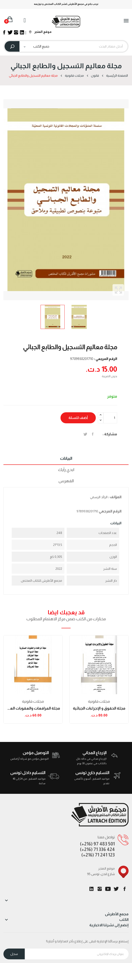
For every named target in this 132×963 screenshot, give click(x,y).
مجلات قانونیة (33, 701)
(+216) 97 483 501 (97, 843)
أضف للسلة (78, 418)
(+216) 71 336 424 (97, 849)
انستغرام (100, 889)
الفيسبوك (124, 889)
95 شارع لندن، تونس (101, 874)
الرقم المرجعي (110, 511)
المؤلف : (114, 497)
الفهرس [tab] (66, 481)
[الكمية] (110, 417)
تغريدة (85, 434)
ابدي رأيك (66, 469)
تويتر (116, 889)
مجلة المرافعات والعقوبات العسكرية (33, 708)
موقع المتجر (40, 32)
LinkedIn (91, 889)
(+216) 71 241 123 (98, 854)
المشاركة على (93, 434)
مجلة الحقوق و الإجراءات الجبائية (99, 708)
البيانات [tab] (66, 458)
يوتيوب (108, 889)
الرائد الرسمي (98, 497)
